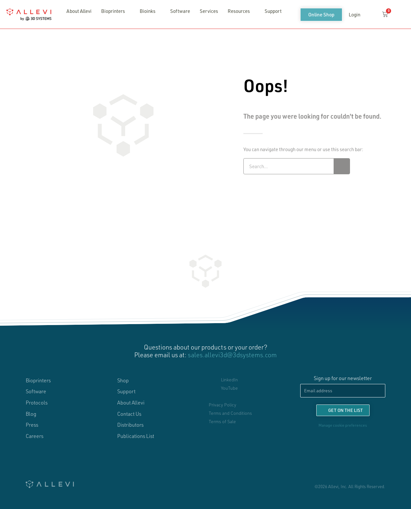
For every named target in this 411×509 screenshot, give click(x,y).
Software (180, 11)
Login (354, 14)
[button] (370, 15)
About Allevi (79, 11)
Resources (240, 11)
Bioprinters (114, 11)
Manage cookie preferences (343, 425)
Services (209, 11)
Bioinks (149, 11)
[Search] (342, 166)
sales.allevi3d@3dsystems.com (232, 354)
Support (273, 11)
